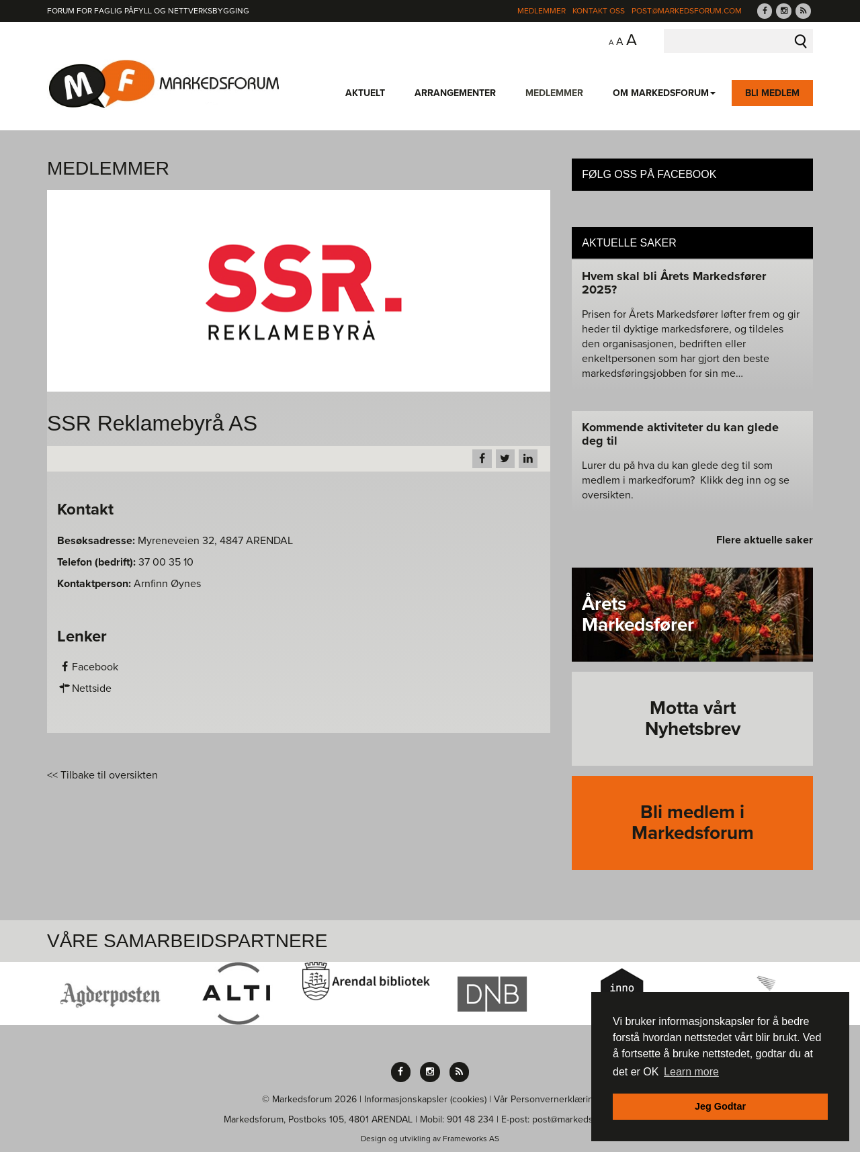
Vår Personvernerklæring (546, 1099)
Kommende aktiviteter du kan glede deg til (680, 434)
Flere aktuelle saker (764, 540)
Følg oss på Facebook (649, 174)
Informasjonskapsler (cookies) (425, 1099)
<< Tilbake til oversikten (102, 775)
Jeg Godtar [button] (720, 1106)
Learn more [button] (691, 1071)
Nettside (84, 688)
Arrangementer (455, 93)
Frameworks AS (471, 1138)
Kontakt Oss (598, 10)
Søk (801, 41)
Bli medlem (772, 93)
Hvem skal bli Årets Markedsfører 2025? (674, 283)
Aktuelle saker (629, 243)
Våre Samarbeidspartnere (187, 940)
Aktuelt (365, 93)
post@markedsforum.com (687, 10)
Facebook (87, 667)
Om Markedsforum (664, 93)
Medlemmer (541, 10)
